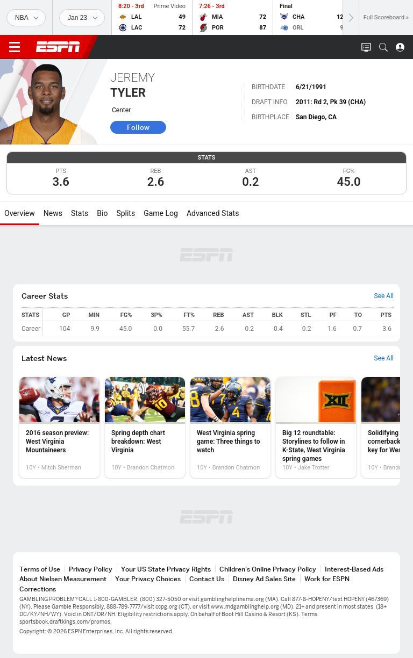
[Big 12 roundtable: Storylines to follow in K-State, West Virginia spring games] (316, 427)
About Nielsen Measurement (62, 579)
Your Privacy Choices (148, 579)
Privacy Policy (90, 569)
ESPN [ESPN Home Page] (58, 47)
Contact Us (206, 579)
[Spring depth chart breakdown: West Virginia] (145, 427)
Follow (138, 127)
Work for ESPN (327, 579)
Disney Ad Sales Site (264, 579)
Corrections (37, 589)
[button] (383, 47)
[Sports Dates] (82, 18)
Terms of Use (39, 569)
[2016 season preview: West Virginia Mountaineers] (59, 427)
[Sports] (26, 18)
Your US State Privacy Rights (166, 569)
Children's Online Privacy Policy (267, 569)
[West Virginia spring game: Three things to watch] (230, 427)
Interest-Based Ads (354, 569)
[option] (59, 427)
